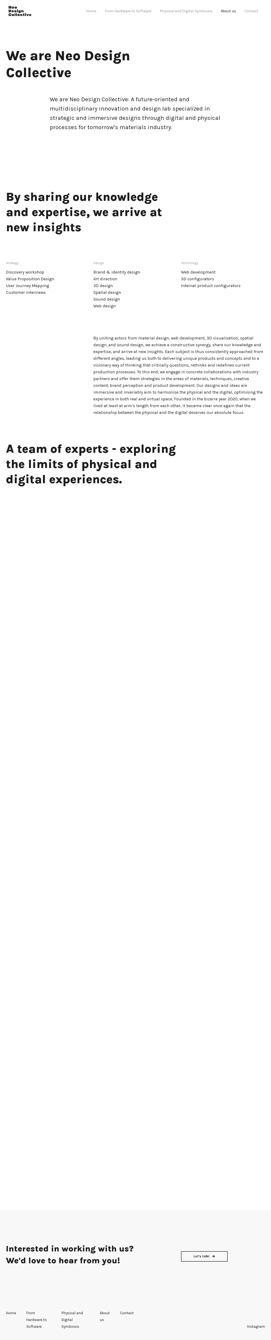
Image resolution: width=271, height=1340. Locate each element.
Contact (251, 11)
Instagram (256, 1326)
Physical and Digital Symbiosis (186, 11)
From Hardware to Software (128, 11)
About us (228, 11)
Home (91, 11)
